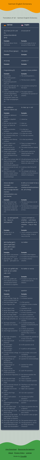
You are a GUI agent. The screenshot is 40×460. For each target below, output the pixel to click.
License (29, 453)
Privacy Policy (19, 453)
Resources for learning (26, 449)
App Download (11, 449)
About (10, 453)
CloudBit (23, 456)
